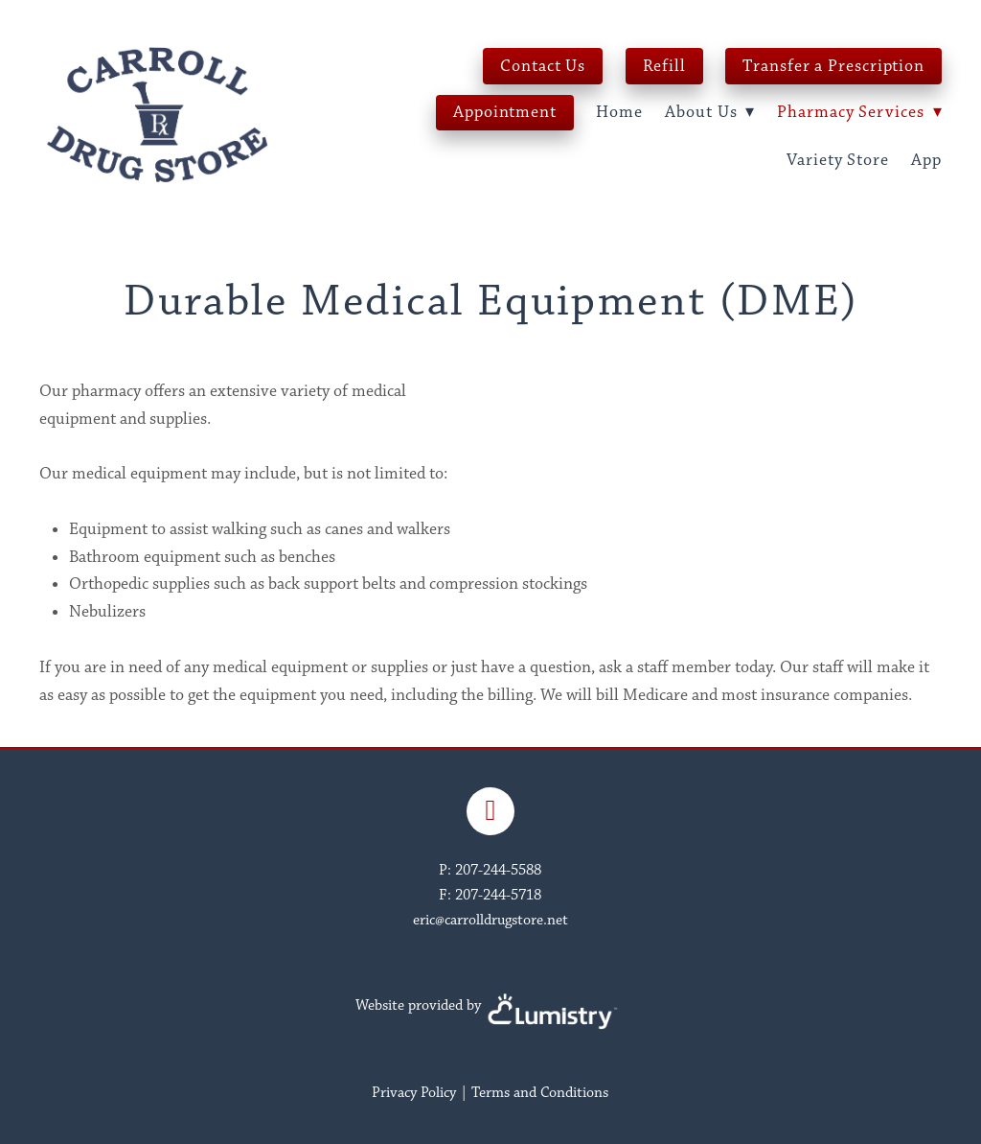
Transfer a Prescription (833, 66)
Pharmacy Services (859, 112)
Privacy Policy (414, 1093)
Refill (664, 66)
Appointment (505, 112)
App (926, 160)
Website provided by (490, 1005)
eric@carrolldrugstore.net (490, 920)
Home (619, 112)
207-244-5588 (498, 870)
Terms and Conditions (539, 1093)
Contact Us (542, 66)
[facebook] (490, 811)
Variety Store (838, 160)
